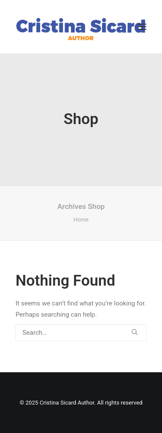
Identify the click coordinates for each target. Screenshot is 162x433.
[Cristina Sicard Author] (81, 27)
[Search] (81, 332)
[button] (142, 26)
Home (81, 219)
